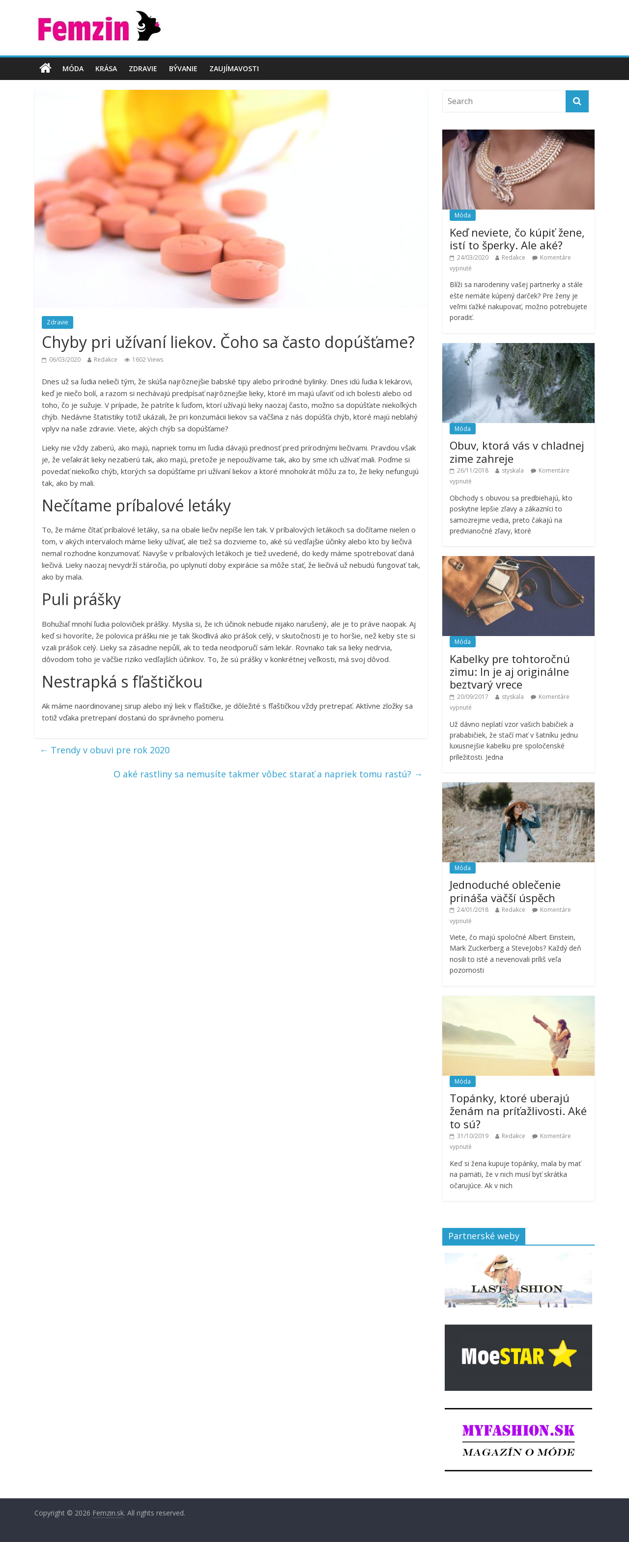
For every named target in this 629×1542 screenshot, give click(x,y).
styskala (513, 470)
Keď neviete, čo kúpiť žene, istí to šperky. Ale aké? (517, 238)
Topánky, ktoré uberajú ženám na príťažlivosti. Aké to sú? (518, 1110)
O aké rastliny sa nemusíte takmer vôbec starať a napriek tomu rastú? (268, 774)
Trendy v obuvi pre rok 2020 (104, 750)
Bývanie (183, 68)
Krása (106, 68)
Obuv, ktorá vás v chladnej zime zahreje (517, 451)
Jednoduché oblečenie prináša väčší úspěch (505, 890)
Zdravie (143, 68)
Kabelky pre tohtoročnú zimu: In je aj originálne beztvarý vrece (510, 671)
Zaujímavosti (234, 68)
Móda (73, 68)
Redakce (105, 359)
